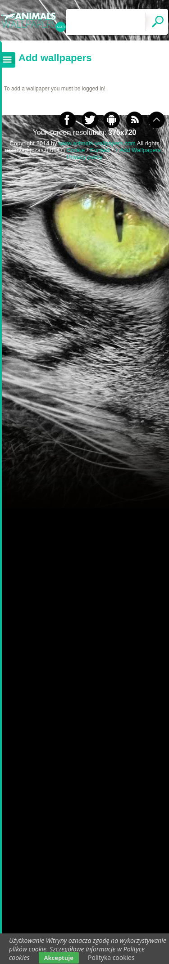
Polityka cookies (111, 957)
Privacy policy (84, 156)
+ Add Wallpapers (138, 150)
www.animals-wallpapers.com (97, 143)
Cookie (76, 150)
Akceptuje (58, 958)
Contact (100, 150)
